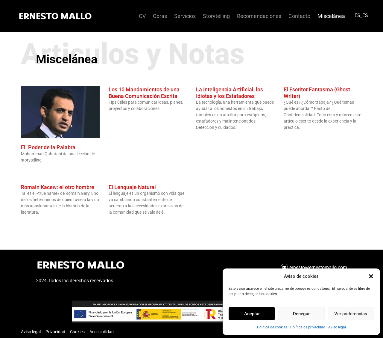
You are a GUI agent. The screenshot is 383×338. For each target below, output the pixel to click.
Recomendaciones (259, 16)
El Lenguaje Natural (132, 187)
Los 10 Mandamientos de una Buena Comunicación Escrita (144, 92)
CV (142, 16)
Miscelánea (331, 16)
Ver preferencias (350, 313)
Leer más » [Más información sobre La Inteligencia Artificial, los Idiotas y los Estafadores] (204, 137)
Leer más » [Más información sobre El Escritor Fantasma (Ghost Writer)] (292, 137)
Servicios (185, 16)
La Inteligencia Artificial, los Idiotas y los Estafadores (229, 92)
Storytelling (216, 16)
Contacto (299, 16)
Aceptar (252, 313)
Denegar (301, 313)
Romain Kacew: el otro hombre (57, 187)
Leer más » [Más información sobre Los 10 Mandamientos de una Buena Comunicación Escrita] (117, 119)
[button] (371, 276)
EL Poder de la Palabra (48, 147)
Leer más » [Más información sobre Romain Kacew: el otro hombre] (29, 222)
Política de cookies (272, 327)
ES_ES (361, 15)
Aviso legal (337, 327)
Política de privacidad (307, 327)
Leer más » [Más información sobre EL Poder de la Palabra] (29, 170)
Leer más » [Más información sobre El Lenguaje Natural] (117, 222)
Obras (160, 16)
